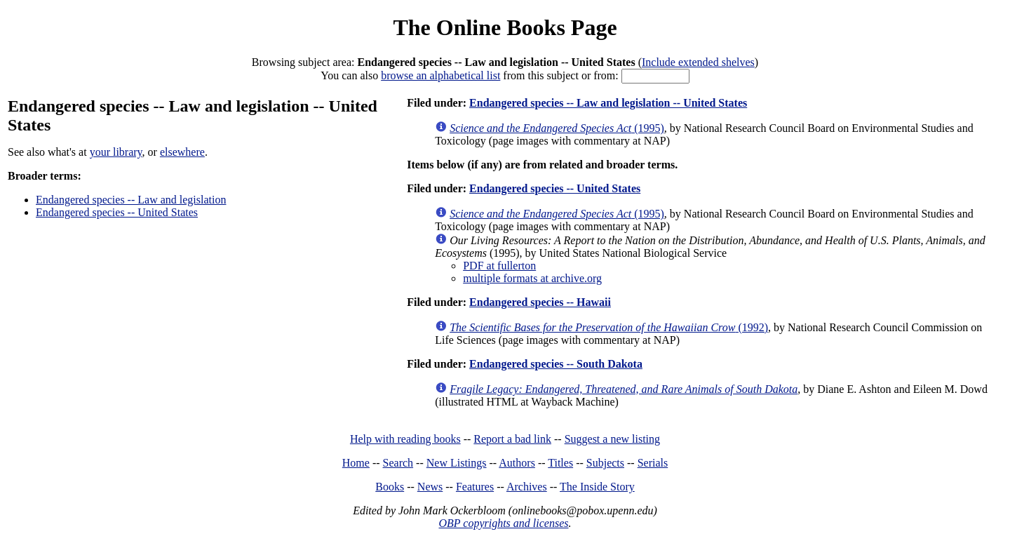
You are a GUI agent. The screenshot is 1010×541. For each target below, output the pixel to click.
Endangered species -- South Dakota (555, 364)
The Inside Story (597, 487)
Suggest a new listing (612, 439)
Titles (560, 463)
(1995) (557, 128)
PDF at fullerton (499, 266)
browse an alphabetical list (440, 75)
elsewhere (182, 152)
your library (116, 152)
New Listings (456, 463)
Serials (653, 463)
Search (398, 463)
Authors (517, 463)
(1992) (609, 327)
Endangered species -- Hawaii (540, 302)
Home (356, 463)
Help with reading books (405, 439)
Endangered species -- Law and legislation (131, 200)
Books (389, 487)
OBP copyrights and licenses (503, 523)
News (430, 487)
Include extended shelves (698, 62)
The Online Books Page (505, 27)
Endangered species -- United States (117, 212)
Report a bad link (512, 439)
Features (475, 487)
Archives (526, 487)
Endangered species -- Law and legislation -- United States (608, 103)
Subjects (605, 463)
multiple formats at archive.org (532, 278)
